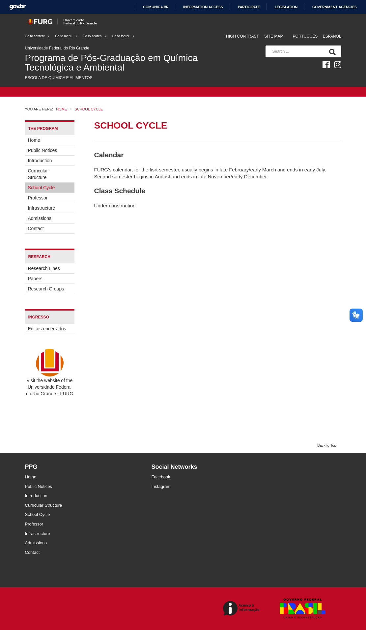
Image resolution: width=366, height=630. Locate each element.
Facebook (161, 476)
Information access (203, 7)
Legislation (286, 7)
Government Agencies (334, 7)
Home (34, 140)
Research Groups (46, 288)
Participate (249, 7)
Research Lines (44, 268)
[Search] (331, 51)
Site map (273, 36)
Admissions (40, 218)
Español (332, 36)
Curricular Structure (38, 174)
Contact (36, 228)
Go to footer (123, 36)
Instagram (161, 486)
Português (306, 36)
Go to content (37, 36)
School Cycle (41, 187)
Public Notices (42, 150)
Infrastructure (41, 208)
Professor (38, 197)
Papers (35, 278)
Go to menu (66, 36)
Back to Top (326, 445)
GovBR (17, 7)
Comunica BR (155, 7)
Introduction (40, 160)
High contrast (242, 36)
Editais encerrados (47, 328)
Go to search (95, 36)
